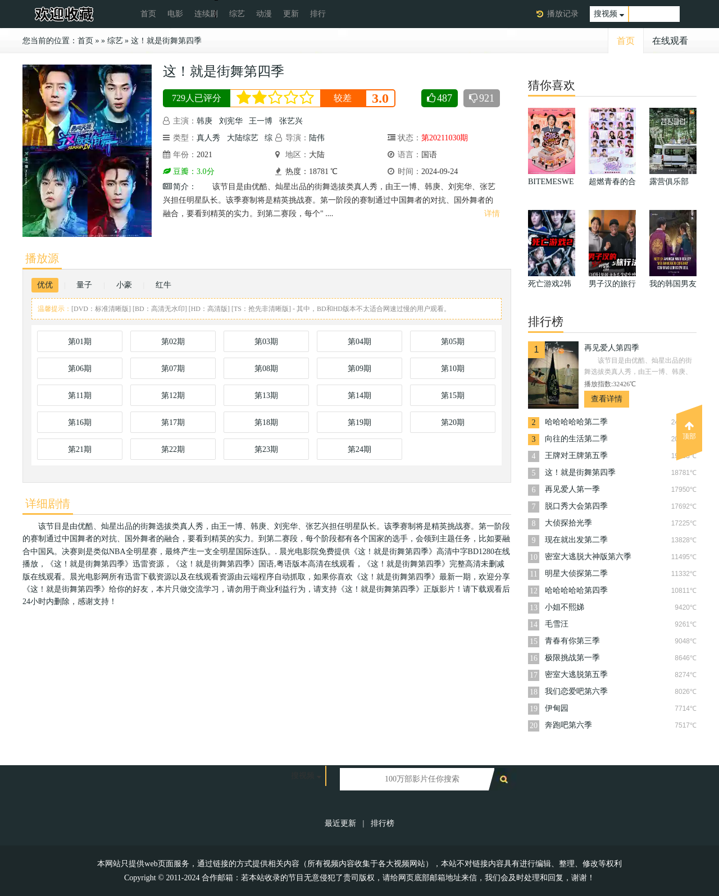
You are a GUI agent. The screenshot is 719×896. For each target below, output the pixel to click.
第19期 (359, 422)
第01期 (80, 341)
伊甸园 (556, 708)
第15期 (453, 395)
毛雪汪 (556, 624)
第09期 (359, 368)
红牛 (163, 285)
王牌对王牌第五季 (576, 455)
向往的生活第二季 (576, 439)
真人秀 (208, 138)
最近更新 (340, 823)
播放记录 (563, 14)
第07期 (173, 368)
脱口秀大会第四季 (576, 506)
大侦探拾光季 (568, 523)
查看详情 (606, 399)
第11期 (79, 395)
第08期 (266, 368)
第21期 (80, 449)
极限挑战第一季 (572, 657)
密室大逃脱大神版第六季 (588, 556)
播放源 (42, 258)
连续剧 (206, 14)
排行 (318, 14)
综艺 (237, 14)
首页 (148, 14)
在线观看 (670, 40)
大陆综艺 (242, 138)
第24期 (359, 449)
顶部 (689, 430)
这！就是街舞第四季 (166, 40)
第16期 (80, 422)
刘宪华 (231, 121)
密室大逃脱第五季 (576, 674)
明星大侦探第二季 (576, 573)
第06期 (80, 368)
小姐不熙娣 (564, 607)
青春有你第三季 (572, 641)
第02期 (173, 341)
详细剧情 (47, 503)
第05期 (453, 341)
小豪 (124, 285)
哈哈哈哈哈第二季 (576, 422)
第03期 (266, 341)
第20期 (453, 422)
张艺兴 (291, 121)
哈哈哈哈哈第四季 (576, 590)
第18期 (266, 422)
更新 (291, 14)
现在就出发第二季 (576, 540)
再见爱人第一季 (572, 489)
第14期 (359, 395)
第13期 (266, 395)
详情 (492, 213)
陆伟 (317, 138)
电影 (175, 14)
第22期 (173, 449)
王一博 (260, 121)
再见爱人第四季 (611, 348)
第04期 (359, 341)
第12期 (173, 395)
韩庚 (204, 121)
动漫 (264, 14)
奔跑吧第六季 (568, 725)
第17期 (173, 422)
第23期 (266, 449)
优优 (45, 285)
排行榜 (382, 823)
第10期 (453, 368)
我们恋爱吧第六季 (576, 691)
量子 (84, 285)
